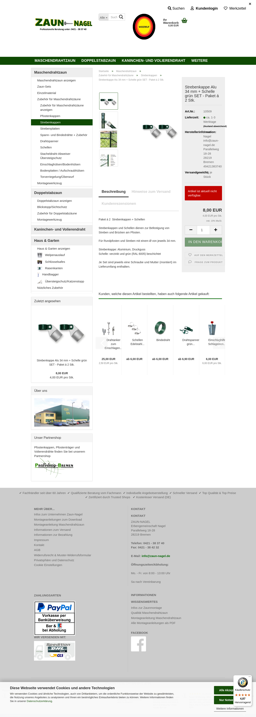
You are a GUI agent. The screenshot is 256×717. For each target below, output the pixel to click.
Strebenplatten (50, 128)
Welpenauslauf (51, 255)
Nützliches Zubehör (50, 287)
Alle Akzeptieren (230, 690)
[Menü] (249, 677)
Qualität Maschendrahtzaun (149, 612)
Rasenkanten (50, 268)
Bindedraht (163, 340)
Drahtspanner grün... (190, 342)
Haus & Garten (46, 241)
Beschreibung (114, 192)
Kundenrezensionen (119, 204)
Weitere (199, 61)
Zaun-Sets (44, 86)
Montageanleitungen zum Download (58, 519)
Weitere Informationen (230, 708)
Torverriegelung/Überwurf (57, 176)
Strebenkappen (50, 122)
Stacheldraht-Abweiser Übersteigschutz (55, 156)
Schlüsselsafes (51, 262)
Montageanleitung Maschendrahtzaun (59, 524)
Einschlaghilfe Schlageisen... (217, 342)
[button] (191, 230)
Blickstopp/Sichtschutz (52, 207)
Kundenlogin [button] (204, 8)
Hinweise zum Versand (151, 192)
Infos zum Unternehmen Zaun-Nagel (58, 514)
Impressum (41, 540)
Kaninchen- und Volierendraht (153, 61)
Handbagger (48, 274)
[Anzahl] (203, 230)
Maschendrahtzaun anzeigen (56, 80)
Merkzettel (235, 8)
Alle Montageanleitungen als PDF (153, 623)
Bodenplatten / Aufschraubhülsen (62, 170)
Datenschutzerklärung (39, 701)
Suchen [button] (176, 8)
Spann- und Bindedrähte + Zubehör (63, 135)
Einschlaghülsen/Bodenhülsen (60, 164)
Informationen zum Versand (52, 529)
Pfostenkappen (50, 116)
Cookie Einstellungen (48, 565)
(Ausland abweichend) (215, 126)
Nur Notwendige (230, 700)
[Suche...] (103, 17)
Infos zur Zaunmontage (146, 607)
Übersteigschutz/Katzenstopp (60, 282)
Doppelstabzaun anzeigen (54, 200)
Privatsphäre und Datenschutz (54, 560)
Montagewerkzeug (49, 183)
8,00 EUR (62, 373)
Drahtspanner (49, 141)
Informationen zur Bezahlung (53, 534)
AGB (37, 550)
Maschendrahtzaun (55, 61)
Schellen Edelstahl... (137, 342)
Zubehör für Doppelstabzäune (57, 213)
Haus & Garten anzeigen (53, 248)
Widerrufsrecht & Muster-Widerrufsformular (62, 555)
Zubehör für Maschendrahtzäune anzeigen (62, 107)
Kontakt (39, 545)
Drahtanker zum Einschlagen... (113, 344)
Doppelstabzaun (98, 61)
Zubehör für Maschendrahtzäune (59, 99)
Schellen (46, 147)
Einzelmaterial (46, 93)
